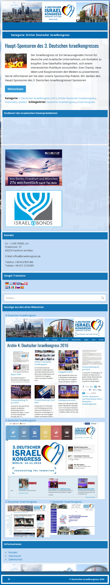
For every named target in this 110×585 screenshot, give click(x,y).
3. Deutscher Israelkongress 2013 (38, 98)
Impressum (15, 555)
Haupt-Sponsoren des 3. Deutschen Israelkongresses (52, 45)
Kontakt (13, 552)
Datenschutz (15, 559)
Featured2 (11, 102)
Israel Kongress (86, 102)
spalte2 (22, 102)
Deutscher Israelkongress (61, 102)
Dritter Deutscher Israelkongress (77, 98)
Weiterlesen (15, 89)
